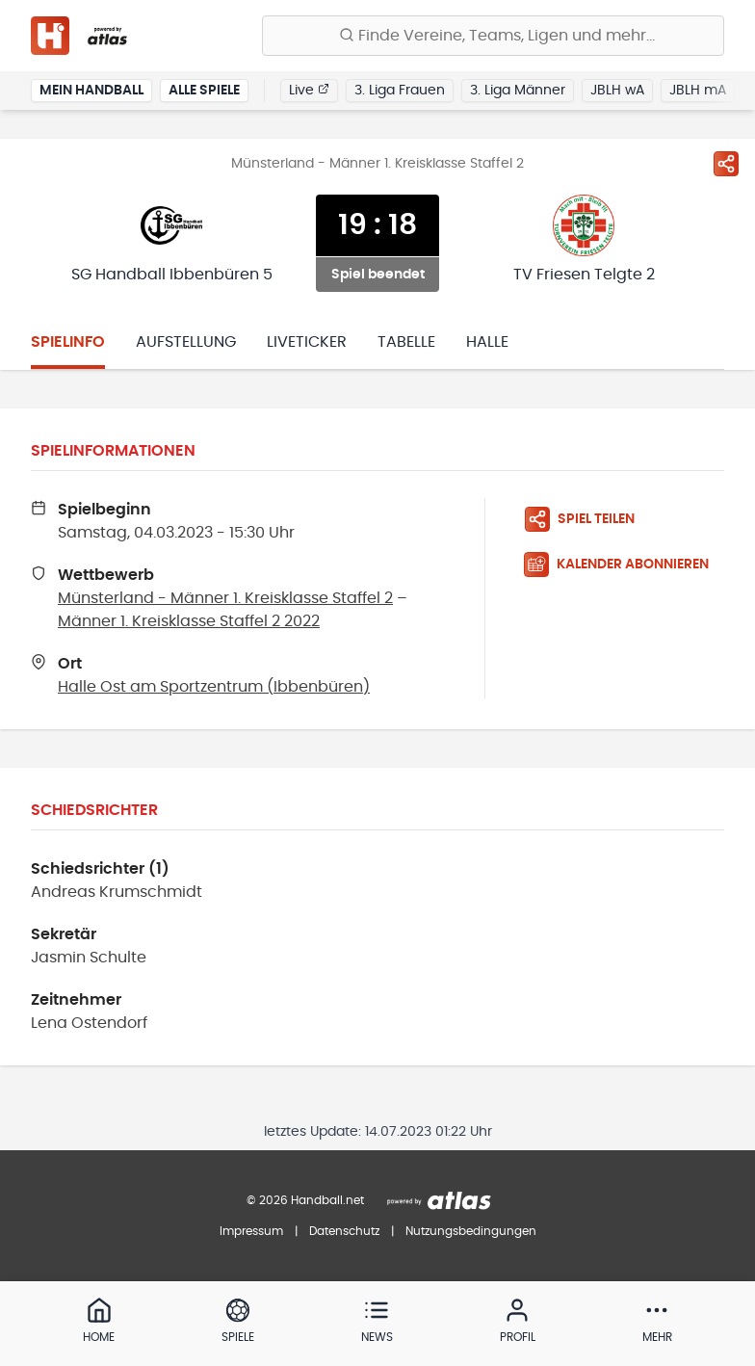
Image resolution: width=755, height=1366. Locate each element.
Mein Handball (91, 90)
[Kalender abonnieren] (624, 564)
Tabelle (406, 342)
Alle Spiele (204, 90)
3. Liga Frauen (399, 90)
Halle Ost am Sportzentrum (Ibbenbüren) (214, 687)
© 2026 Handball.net (305, 1200)
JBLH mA (697, 90)
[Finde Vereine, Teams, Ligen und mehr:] (493, 35)
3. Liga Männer (517, 90)
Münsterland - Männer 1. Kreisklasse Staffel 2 (225, 598)
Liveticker (307, 342)
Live (309, 89)
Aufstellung (186, 342)
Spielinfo (68, 342)
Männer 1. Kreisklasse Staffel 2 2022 (189, 621)
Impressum (251, 1231)
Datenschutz (344, 1231)
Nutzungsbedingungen (470, 1231)
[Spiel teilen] (726, 163)
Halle (487, 342)
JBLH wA (617, 90)
